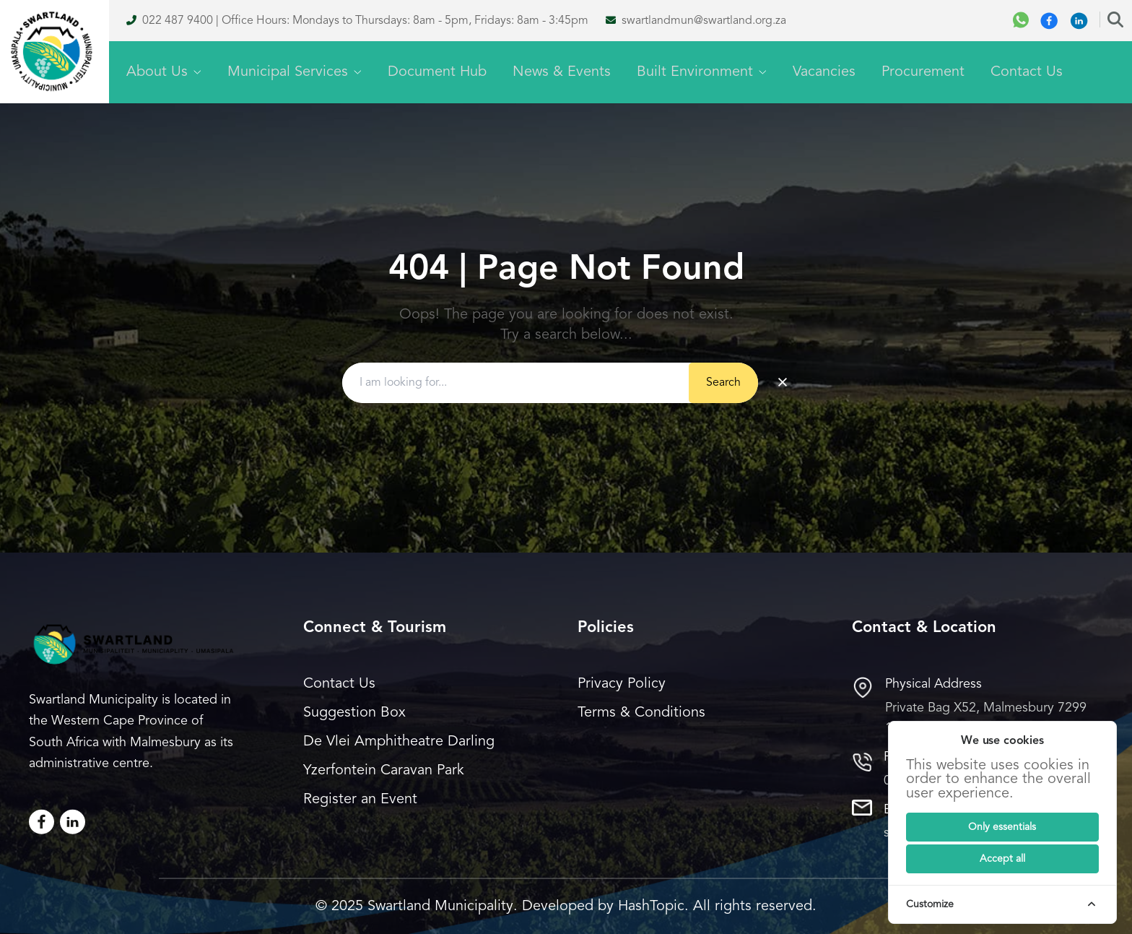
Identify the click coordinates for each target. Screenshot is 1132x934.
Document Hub (437, 72)
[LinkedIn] (72, 821)
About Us (163, 72)
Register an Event (360, 799)
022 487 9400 (177, 21)
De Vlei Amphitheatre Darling (399, 742)
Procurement (923, 72)
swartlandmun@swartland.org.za (704, 21)
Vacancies (824, 72)
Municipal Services (294, 72)
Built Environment (702, 72)
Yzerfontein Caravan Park (383, 771)
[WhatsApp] (1021, 21)
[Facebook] (1049, 21)
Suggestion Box (354, 713)
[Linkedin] (1079, 21)
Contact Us (1027, 72)
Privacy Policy (622, 684)
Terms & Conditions (641, 713)
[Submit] (1002, 827)
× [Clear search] (782, 383)
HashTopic (651, 906)
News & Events (562, 72)
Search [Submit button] (723, 383)
